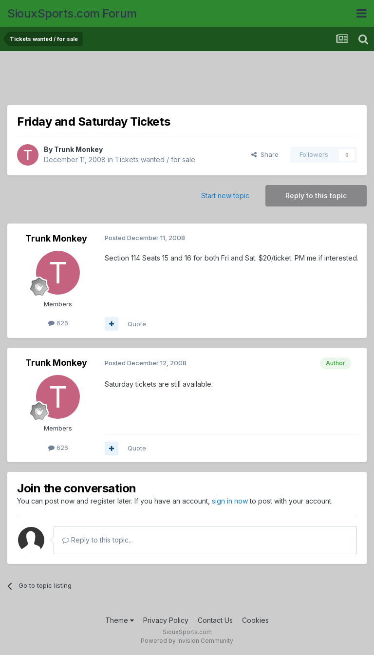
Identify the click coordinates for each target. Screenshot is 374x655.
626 (58, 323)
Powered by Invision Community (187, 640)
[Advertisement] (187, 80)
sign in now (230, 501)
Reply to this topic (316, 195)
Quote (137, 324)
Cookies (255, 620)
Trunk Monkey (78, 149)
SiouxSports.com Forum (72, 13)
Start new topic (225, 195)
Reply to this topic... (97, 540)
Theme (119, 620)
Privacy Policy (165, 620)
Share (265, 154)
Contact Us (215, 620)
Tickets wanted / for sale (155, 159)
